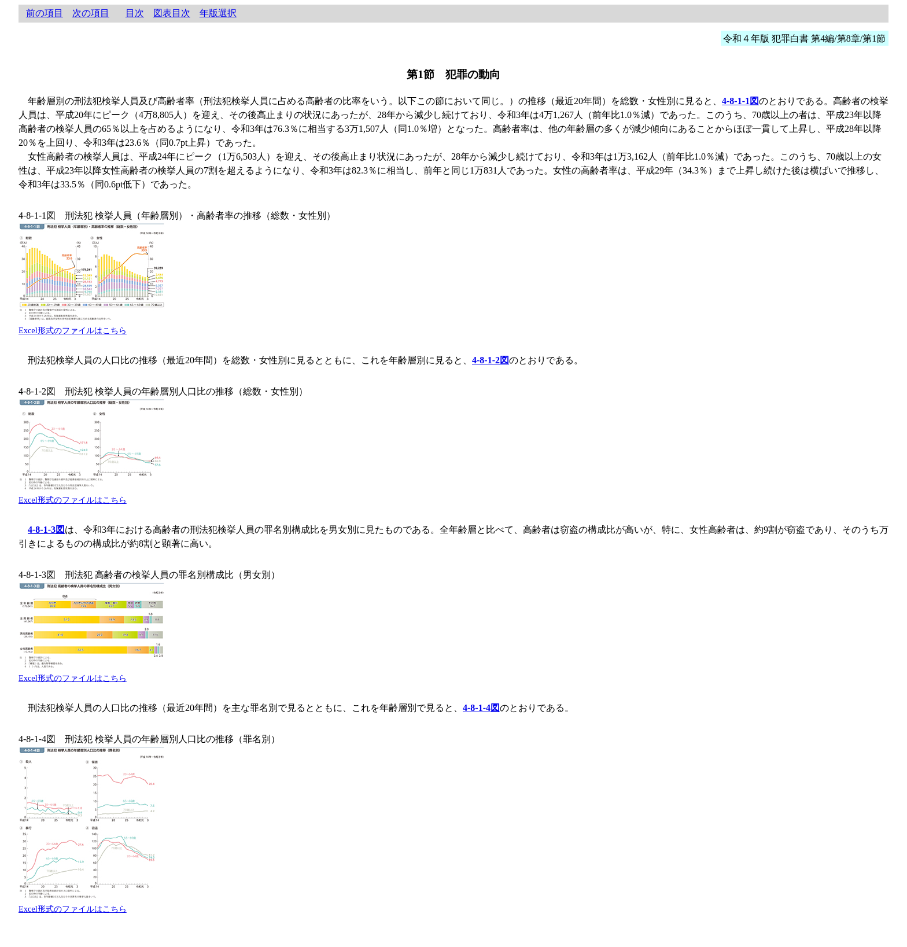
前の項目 (44, 13)
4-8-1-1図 (740, 101)
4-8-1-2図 (490, 360)
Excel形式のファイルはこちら (73, 330)
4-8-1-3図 (46, 530)
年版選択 (218, 13)
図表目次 (171, 13)
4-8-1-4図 (481, 708)
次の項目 (90, 13)
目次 (135, 13)
